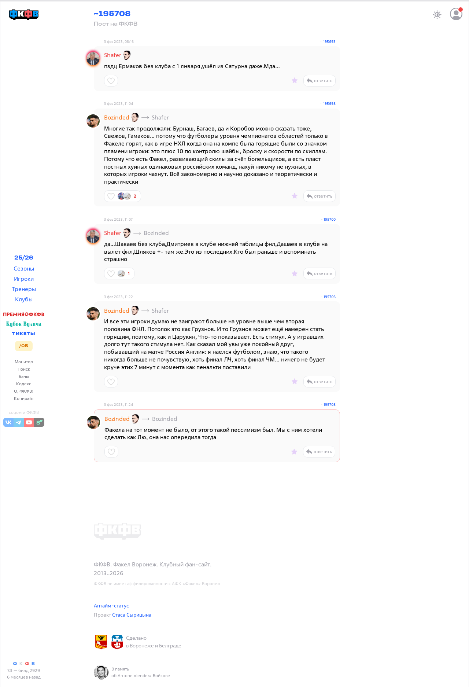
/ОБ (23, 346)
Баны (24, 376)
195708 (330, 404)
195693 (329, 41)
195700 (330, 219)
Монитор (24, 362)
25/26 (23, 258)
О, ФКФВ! (24, 391)
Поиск (24, 369)
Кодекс (23, 384)
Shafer (112, 55)
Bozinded (116, 117)
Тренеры (24, 289)
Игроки (24, 279)
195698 (329, 103)
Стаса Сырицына (131, 614)
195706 (330, 296)
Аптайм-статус (111, 605)
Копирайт (24, 398)
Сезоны (24, 268)
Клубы (24, 299)
